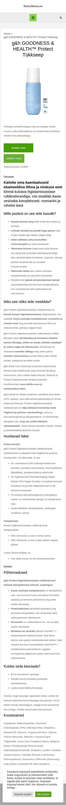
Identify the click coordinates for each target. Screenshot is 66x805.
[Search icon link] (60, 17)
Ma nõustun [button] (43, 794)
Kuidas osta (18, 148)
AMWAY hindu (14, 158)
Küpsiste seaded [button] (22, 794)
